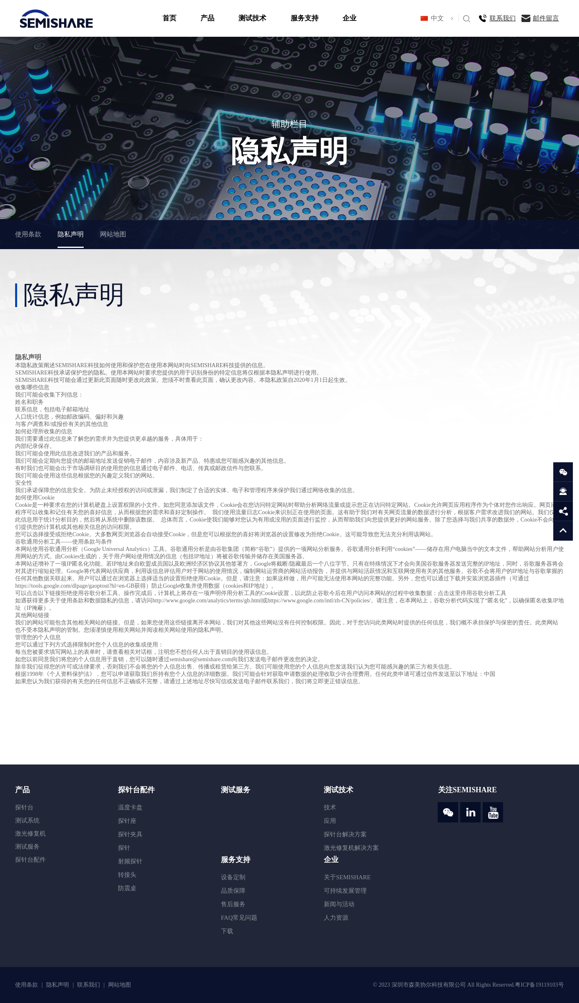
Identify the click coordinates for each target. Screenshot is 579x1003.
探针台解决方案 (345, 834)
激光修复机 (30, 833)
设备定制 (233, 877)
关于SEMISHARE (347, 877)
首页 (169, 18)
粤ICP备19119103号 (539, 985)
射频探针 (130, 861)
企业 (349, 18)
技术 (330, 807)
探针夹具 (130, 834)
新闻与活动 (339, 904)
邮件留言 (546, 18)
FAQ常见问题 (239, 917)
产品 (207, 18)
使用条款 (28, 234)
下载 (227, 931)
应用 (330, 821)
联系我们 (503, 18)
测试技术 (252, 18)
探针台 (24, 807)
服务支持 (304, 18)
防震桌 (127, 888)
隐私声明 (71, 234)
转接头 (127, 874)
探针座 (127, 821)
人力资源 (336, 917)
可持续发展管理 (345, 890)
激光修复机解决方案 (351, 848)
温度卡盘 (130, 807)
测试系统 (27, 820)
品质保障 (233, 890)
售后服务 (233, 904)
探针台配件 (30, 859)
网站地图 (113, 234)
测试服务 (27, 846)
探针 (124, 848)
